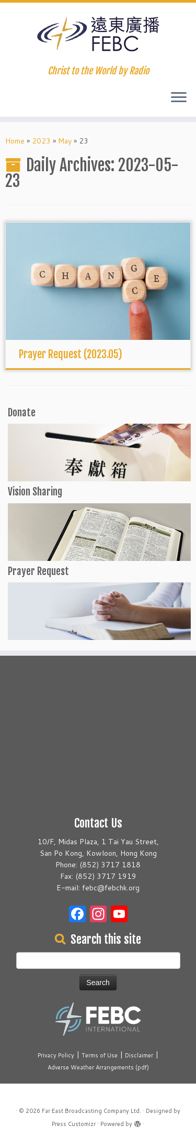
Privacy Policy (56, 1055)
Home (15, 141)
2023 (41, 141)
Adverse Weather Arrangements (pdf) (98, 1067)
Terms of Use (100, 1055)
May (65, 141)
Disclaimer (139, 1055)
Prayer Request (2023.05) (70, 354)
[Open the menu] (179, 98)
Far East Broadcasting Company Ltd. (91, 1111)
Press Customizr (74, 1124)
